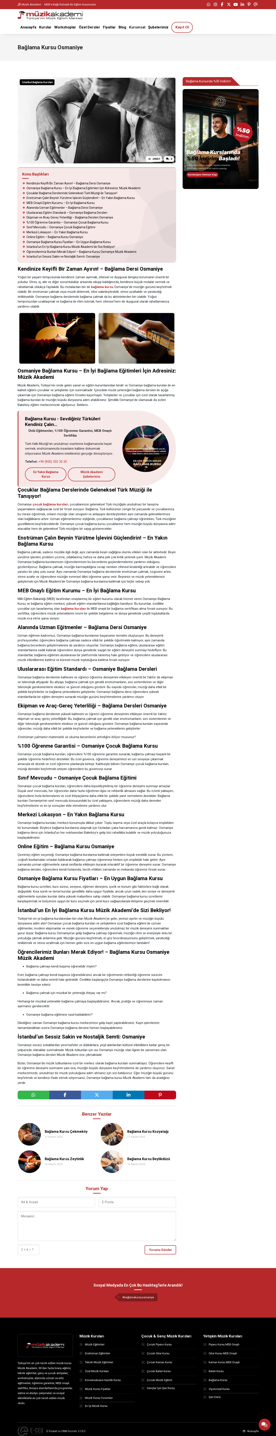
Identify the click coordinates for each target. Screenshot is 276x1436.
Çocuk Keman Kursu (156, 1362)
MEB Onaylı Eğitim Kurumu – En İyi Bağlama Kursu (58, 203)
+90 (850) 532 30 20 (52, 462)
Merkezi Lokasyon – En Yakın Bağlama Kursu (55, 232)
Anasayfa (251, 1432)
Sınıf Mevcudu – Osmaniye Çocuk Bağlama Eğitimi (58, 227)
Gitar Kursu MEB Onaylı (220, 1353)
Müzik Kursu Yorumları (96, 1398)
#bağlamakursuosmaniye (138, 1297)
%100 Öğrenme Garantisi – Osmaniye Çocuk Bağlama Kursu (65, 222)
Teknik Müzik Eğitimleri (96, 1362)
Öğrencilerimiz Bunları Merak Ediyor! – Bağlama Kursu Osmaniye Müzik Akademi (79, 252)
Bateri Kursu (213, 1371)
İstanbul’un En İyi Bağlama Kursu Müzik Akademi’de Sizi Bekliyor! (68, 247)
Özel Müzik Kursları (94, 1371)
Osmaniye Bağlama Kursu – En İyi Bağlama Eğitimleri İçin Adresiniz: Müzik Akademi (81, 188)
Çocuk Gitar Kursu (155, 1353)
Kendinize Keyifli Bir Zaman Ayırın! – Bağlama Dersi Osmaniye (66, 183)
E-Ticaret (51, 1432)
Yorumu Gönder (160, 1250)
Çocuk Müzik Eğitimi (156, 1380)
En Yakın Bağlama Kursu (45, 474)
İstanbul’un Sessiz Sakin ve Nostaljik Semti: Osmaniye (61, 257)
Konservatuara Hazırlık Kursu (100, 1380)
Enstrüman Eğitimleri (94, 1353)
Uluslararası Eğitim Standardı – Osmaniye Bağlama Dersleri (64, 213)
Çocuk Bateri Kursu (156, 1371)
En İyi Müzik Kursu (93, 1406)
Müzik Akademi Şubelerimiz (92, 474)
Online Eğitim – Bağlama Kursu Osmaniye (52, 237)
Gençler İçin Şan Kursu (158, 1389)
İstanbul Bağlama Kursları (37, 82)
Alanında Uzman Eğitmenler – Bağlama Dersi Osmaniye (62, 208)
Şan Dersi (212, 1398)
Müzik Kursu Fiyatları (95, 1389)
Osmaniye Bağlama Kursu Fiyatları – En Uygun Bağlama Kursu (66, 242)
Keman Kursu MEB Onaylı (221, 1362)
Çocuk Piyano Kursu (156, 1344)
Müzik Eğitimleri (91, 1344)
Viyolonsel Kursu (216, 1389)
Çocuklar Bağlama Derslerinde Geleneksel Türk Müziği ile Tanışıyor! (70, 193)
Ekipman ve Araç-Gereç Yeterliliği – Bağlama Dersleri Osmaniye (67, 218)
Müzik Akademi (29, 4)
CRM (64, 1432)
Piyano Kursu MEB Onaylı (221, 1344)
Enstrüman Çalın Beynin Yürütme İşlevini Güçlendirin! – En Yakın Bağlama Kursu (78, 198)
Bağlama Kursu (215, 1380)
